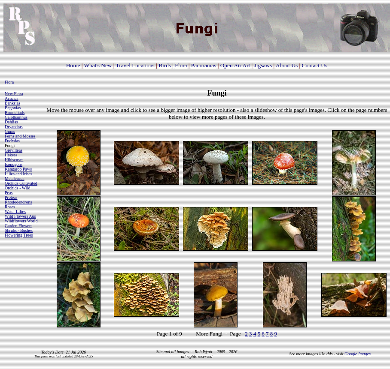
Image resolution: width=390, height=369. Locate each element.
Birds (164, 65)
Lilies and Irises (18, 173)
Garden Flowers (18, 225)
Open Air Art (235, 65)
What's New (98, 65)
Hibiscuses (14, 159)
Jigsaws (263, 65)
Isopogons (13, 164)
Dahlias (11, 122)
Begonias (13, 107)
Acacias (11, 98)
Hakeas (11, 155)
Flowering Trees (19, 235)
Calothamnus (16, 117)
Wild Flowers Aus (20, 216)
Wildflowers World (21, 221)
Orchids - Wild (17, 188)
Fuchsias (12, 140)
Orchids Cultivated (21, 183)
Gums (10, 131)
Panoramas (203, 65)
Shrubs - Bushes (19, 230)
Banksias (12, 103)
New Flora (14, 93)
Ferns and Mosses (20, 136)
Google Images (357, 353)
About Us (287, 65)
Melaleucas (14, 178)
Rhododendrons (18, 202)
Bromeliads (14, 112)
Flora (181, 65)
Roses (10, 206)
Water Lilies (15, 211)
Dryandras (14, 126)
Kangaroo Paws (18, 169)
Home (73, 65)
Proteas (11, 197)
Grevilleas (13, 150)
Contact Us (315, 65)
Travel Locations (135, 65)
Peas (8, 192)
